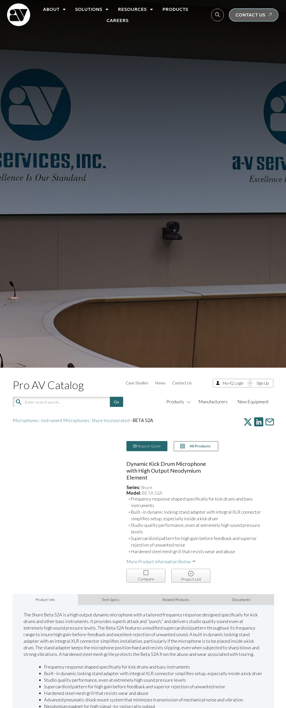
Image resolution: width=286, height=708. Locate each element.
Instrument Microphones (65, 420)
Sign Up (262, 383)
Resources (136, 9)
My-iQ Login (233, 383)
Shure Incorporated (110, 420)
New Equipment (253, 401)
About (55, 9)
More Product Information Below (161, 561)
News (160, 382)
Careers (117, 20)
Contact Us (182, 382)
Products (175, 9)
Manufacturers (213, 401)
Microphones (26, 420)
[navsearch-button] (217, 15)
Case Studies (137, 382)
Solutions (92, 9)
